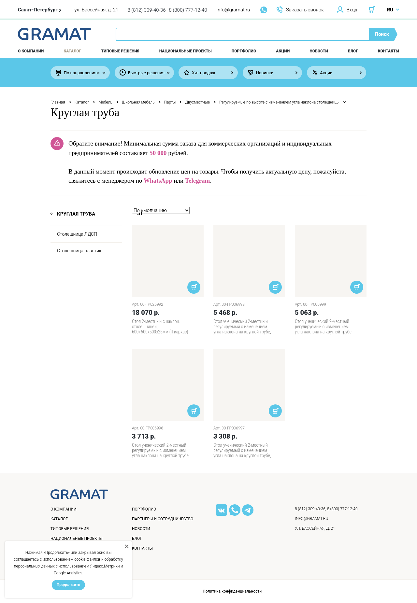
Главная (57, 102)
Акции (283, 51)
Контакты (388, 51)
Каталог (72, 51)
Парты (170, 102)
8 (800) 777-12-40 (188, 10)
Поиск (382, 34)
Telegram (197, 180)
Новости (318, 51)
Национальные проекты (185, 51)
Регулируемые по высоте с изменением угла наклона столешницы (279, 102)
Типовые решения (120, 51)
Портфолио (244, 51)
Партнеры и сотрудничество (162, 519)
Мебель (105, 102)
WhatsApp (158, 180)
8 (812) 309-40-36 (146, 10)
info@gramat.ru (233, 10)
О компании (31, 51)
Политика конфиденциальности (232, 591)
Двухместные (197, 102)
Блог (353, 51)
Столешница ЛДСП (77, 234)
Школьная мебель (138, 102)
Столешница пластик (79, 250)
